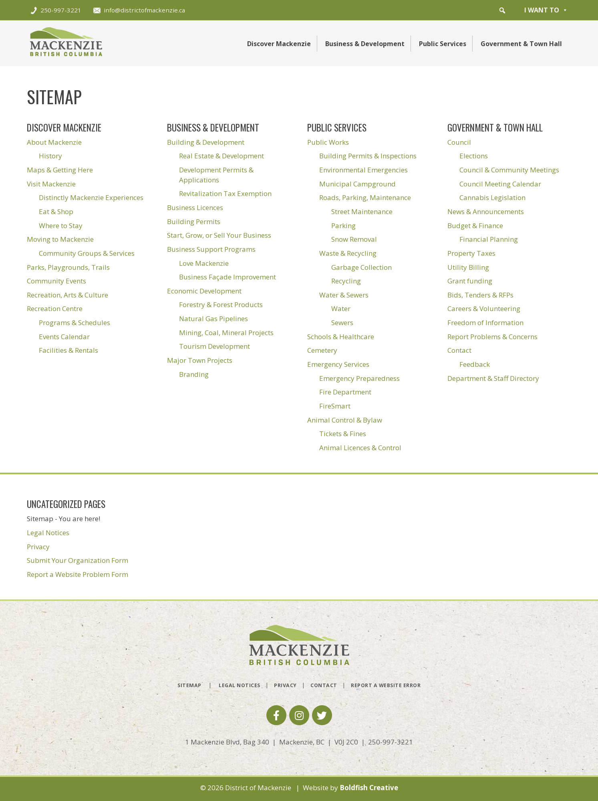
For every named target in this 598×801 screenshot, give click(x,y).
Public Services (442, 43)
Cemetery (322, 350)
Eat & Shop (56, 211)
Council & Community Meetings (509, 169)
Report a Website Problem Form (77, 574)
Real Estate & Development (221, 155)
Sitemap (189, 685)
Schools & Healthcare (340, 336)
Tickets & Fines (342, 433)
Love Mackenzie (204, 263)
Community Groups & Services (87, 253)
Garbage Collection (361, 267)
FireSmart (334, 406)
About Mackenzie (54, 142)
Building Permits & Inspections (368, 155)
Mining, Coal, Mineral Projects (226, 332)
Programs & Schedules (74, 322)
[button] (502, 10)
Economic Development (204, 290)
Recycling (346, 280)
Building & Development (205, 142)
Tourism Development (214, 346)
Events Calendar (64, 336)
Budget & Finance (475, 225)
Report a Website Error (386, 685)
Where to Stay (61, 225)
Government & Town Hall (521, 43)
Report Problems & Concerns (492, 336)
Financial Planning (488, 239)
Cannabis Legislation (492, 197)
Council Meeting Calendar (500, 183)
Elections (473, 155)
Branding (194, 374)
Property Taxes (471, 253)
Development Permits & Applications (216, 174)
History (50, 155)
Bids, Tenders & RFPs (480, 294)
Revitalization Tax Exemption (225, 193)
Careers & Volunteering (483, 308)
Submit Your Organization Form (77, 560)
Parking (343, 225)
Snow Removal (354, 239)
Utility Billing (468, 267)
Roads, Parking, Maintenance (365, 197)
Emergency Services (338, 364)
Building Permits (193, 221)
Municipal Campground (357, 183)
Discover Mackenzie (279, 43)
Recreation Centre (55, 308)
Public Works (328, 142)
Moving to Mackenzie (60, 239)
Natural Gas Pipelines (213, 318)
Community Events (56, 280)
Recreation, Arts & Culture (67, 294)
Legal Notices (48, 532)
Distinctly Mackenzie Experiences (91, 197)
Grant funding (469, 280)
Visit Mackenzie (51, 183)
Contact (459, 350)
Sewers (342, 322)
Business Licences (195, 207)
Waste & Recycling (348, 253)
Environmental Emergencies (363, 169)
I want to (546, 10)
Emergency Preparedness (359, 378)
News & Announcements (485, 211)
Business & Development (365, 43)
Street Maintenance (362, 211)
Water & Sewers (343, 294)
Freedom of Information (485, 322)
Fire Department (345, 391)
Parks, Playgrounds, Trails (68, 267)
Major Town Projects (199, 360)
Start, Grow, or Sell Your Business (219, 235)
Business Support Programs (211, 249)
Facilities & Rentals (68, 350)
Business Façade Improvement (227, 276)
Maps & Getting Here (60, 169)
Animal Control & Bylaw (344, 420)
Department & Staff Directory (493, 378)
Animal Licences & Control (360, 447)
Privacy (38, 546)
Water (340, 308)
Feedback (474, 364)
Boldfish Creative (369, 787)
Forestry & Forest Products (221, 304)
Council (459, 142)
